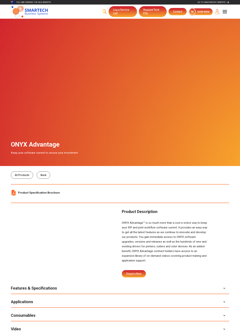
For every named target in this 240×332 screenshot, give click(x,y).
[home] (30, 12)
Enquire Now (133, 273)
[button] (224, 11)
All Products (22, 175)
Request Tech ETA (151, 11)
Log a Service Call (121, 11)
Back (43, 175)
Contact (177, 11)
